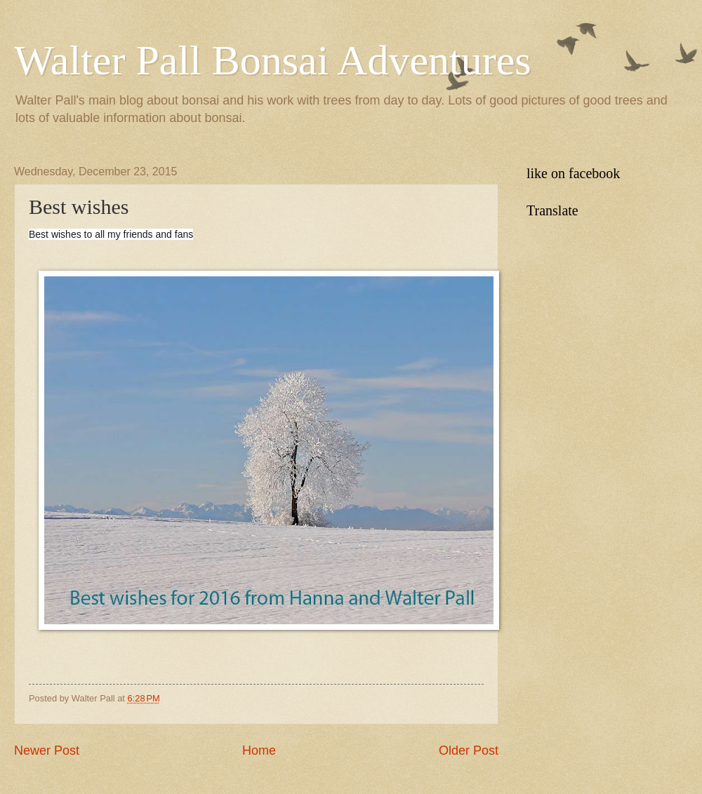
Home (259, 750)
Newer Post (46, 750)
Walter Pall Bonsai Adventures (272, 60)
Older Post (468, 750)
